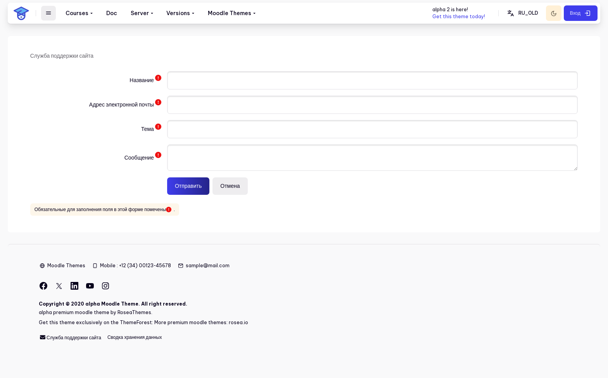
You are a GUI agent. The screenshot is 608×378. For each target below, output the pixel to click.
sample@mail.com (208, 267)
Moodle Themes (66, 267)
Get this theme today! (458, 16)
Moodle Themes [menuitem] (229, 13)
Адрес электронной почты (122, 106)
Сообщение (140, 158)
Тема (148, 130)
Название (142, 81)
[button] (522, 13)
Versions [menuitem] (178, 13)
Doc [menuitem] (111, 13)
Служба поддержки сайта (70, 339)
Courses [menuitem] (77, 13)
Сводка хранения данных (134, 339)
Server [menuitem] (140, 13)
